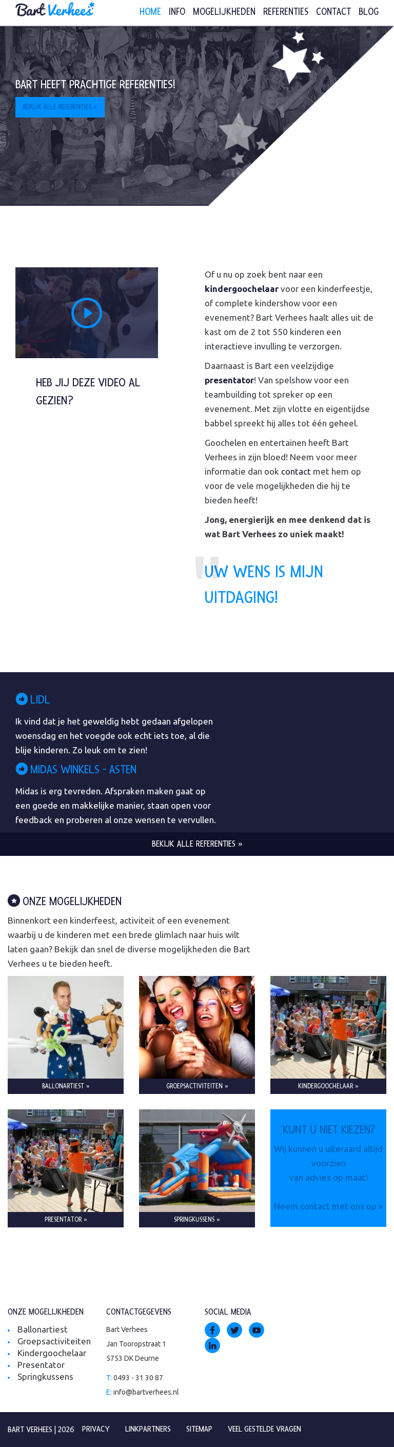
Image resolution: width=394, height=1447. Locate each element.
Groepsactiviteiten (54, 1341)
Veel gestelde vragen (264, 1429)
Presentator (41, 1365)
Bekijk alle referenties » (60, 107)
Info (177, 12)
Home (150, 12)
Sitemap (199, 1429)
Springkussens (45, 1376)
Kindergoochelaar (51, 1353)
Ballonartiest (42, 1329)
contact (296, 471)
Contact (333, 12)
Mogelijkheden (224, 12)
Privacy (96, 1429)
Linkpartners (148, 1429)
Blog (369, 12)
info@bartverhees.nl (146, 1392)
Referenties (285, 12)
